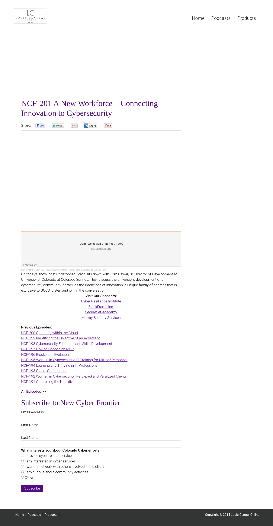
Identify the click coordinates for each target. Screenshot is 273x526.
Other (28, 477)
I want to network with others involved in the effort (64, 466)
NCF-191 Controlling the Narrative (47, 381)
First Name (30, 425)
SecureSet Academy (101, 312)
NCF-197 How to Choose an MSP (47, 349)
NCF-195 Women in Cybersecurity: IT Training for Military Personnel (74, 360)
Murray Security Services (101, 317)
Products (51, 514)
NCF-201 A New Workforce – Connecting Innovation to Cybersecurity (74, 270)
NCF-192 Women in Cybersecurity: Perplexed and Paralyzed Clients (74, 376)
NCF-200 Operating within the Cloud (49, 333)
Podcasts (34, 514)
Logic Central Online (46, 16)
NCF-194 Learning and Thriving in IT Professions (59, 365)
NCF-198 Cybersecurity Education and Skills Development (66, 343)
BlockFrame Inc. (101, 307)
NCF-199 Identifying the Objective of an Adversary (60, 338)
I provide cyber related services (49, 455)
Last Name (29, 437)
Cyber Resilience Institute (101, 301)
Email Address (32, 412)
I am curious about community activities (56, 472)
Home (19, 514)
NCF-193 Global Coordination (44, 371)
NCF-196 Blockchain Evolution (45, 354)
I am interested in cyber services (50, 461)
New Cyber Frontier (30, 270)
